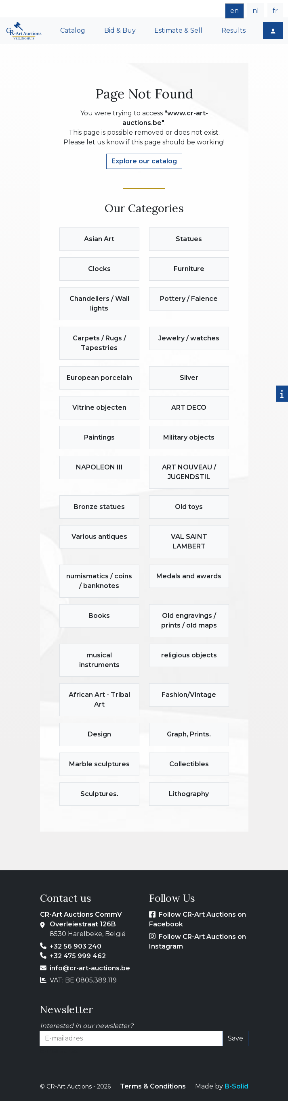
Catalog (72, 30)
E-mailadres (59, 1051)
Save (235, 1038)
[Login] (273, 30)
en (234, 11)
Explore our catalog (144, 161)
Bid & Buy (120, 30)
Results (233, 30)
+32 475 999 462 (78, 956)
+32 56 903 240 (75, 946)
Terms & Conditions (153, 1086)
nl (255, 11)
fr (275, 11)
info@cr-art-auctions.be (90, 968)
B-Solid (236, 1086)
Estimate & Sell (178, 30)
